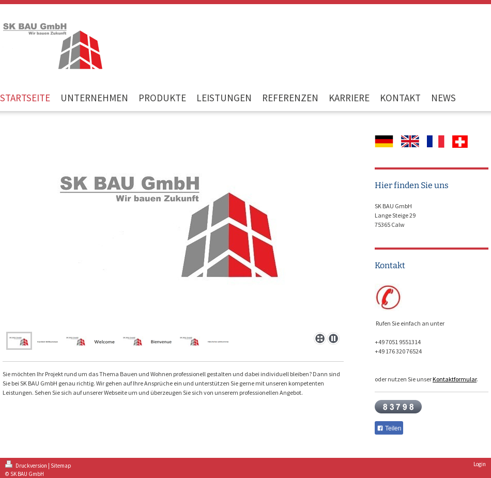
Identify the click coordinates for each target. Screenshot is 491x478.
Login (479, 464)
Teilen (389, 428)
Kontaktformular (455, 379)
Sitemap (61, 465)
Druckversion (26, 465)
